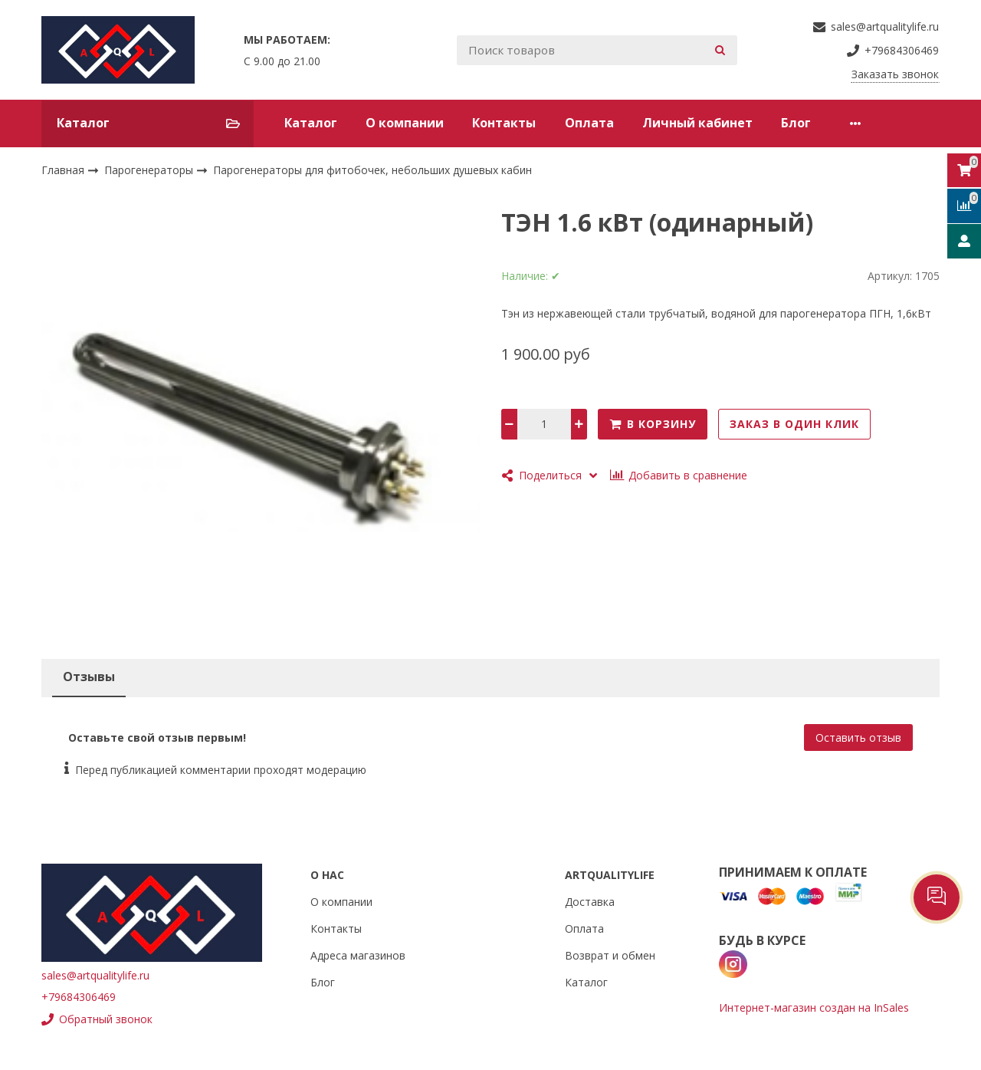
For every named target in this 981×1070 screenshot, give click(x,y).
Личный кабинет (697, 122)
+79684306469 (78, 996)
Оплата (589, 122)
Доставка (590, 901)
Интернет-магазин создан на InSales (814, 1007)
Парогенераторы (150, 170)
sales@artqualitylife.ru (95, 975)
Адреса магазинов (357, 955)
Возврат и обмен (610, 955)
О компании (405, 122)
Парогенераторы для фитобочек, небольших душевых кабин (372, 170)
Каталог (310, 122)
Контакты (504, 122)
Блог (796, 122)
